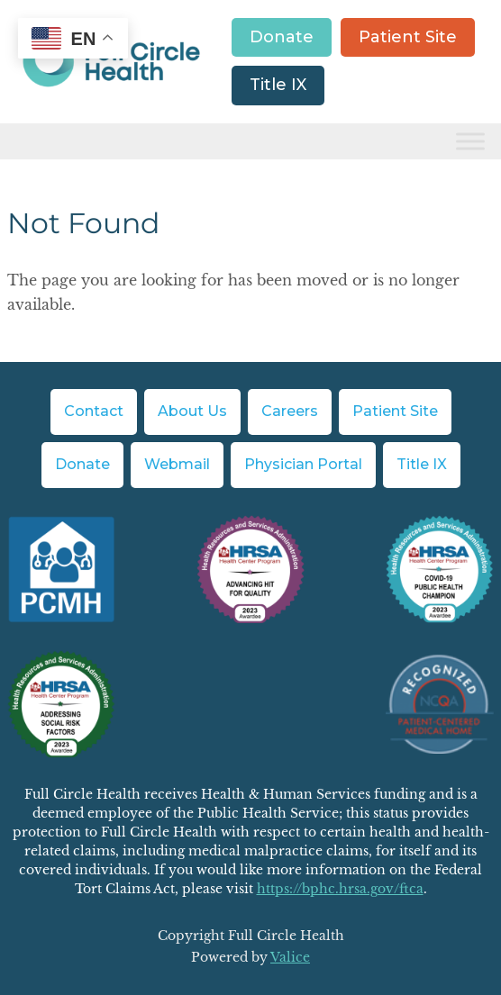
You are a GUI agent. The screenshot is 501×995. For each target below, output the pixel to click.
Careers (289, 411)
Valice (290, 957)
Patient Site (408, 37)
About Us (192, 411)
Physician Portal (303, 464)
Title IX (278, 85)
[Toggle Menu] (470, 140)
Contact (93, 411)
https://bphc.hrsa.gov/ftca (340, 889)
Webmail (177, 464)
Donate (282, 37)
